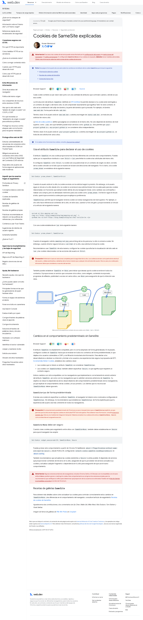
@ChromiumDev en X (132, 597)
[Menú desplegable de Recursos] (36, 2)
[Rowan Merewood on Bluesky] (51, 47)
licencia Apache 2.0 (46, 524)
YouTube (128, 600)
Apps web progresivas (99, 13)
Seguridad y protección (68, 30)
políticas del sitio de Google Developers (91, 524)
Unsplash (73, 512)
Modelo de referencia (63, 2)
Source (82, 89)
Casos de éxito (104, 2)
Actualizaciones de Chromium (115, 604)
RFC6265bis (75, 102)
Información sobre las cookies (48, 72)
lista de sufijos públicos (43, 122)
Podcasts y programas (116, 611)
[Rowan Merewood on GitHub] (46, 47)
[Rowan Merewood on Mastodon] (48, 47)
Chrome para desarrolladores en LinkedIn (131, 605)
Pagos (114, 13)
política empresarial (51, 57)
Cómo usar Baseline (81, 2)
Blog (93, 2)
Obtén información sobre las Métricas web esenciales (57, 13)
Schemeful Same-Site (46, 79)
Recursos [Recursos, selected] (31, 2)
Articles (5, 8)
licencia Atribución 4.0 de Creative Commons (90, 521)
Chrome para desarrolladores (114, 599)
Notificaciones (126, 13)
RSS (126, 610)
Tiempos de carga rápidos (25, 13)
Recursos (55, 30)
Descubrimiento (47, 2)
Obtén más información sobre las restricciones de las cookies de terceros (58, 59)
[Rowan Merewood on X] (43, 47)
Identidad (83, 13)
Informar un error (97, 597)
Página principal (38, 30)
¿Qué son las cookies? (73, 142)
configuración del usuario (92, 54)
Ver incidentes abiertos (96, 601)
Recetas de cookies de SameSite (49, 75)
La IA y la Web (6, 13)
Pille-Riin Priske (61, 512)
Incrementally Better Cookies (43, 361)
